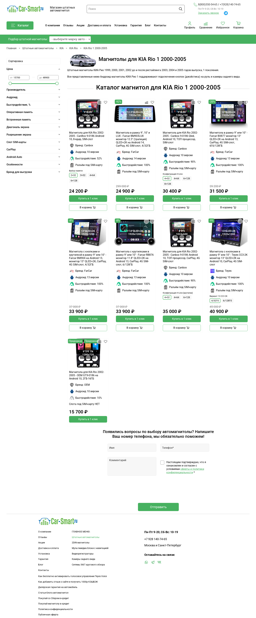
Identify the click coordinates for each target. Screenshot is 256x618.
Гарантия (136, 25)
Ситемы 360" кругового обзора (88, 564)
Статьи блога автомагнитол (53, 592)
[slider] (10, 83)
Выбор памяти (76, 171)
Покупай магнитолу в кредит (53, 603)
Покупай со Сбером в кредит (53, 598)
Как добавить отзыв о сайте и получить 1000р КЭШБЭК (68, 581)
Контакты (160, 25)
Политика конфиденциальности (55, 609)
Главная (11, 48)
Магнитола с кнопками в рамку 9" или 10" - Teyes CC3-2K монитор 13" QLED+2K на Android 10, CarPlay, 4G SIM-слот (229, 258)
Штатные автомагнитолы (38, 48)
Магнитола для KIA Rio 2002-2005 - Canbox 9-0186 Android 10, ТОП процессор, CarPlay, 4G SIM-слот (181, 256)
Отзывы (68, 25)
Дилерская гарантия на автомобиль (57, 587)
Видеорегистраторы (83, 553)
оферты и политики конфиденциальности (185, 470)
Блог (148, 25)
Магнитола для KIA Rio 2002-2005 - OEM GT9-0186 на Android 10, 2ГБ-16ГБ (86, 375)
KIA (62, 48)
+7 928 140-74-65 (155, 539)
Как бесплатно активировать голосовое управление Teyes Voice (72, 576)
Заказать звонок (208, 13)
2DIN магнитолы (80, 542)
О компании (52, 25)
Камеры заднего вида (83, 559)
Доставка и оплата (99, 25)
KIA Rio (73, 48)
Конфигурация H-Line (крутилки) (178, 293)
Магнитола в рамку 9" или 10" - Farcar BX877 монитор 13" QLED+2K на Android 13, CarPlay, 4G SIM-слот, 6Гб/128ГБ (228, 139)
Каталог (20, 25)
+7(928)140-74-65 (230, 4)
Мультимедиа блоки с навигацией (90, 548)
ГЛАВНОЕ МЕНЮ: (81, 531)
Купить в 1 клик (88, 198)
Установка (120, 25)
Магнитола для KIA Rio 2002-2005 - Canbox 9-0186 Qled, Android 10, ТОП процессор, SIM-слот (180, 137)
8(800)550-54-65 (205, 4)
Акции (80, 25)
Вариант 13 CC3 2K (218, 296)
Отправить (158, 507)
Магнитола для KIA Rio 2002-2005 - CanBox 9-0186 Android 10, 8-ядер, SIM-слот (86, 136)
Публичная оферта (48, 614)
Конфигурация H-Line (173, 174)
